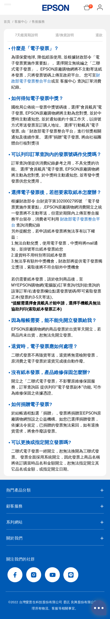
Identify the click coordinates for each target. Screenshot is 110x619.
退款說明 (103, 35)
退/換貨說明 (64, 35)
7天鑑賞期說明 (26, 35)
